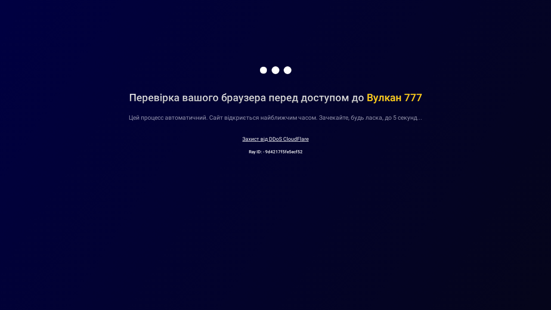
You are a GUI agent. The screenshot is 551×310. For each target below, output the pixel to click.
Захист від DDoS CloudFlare (275, 139)
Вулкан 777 (394, 98)
